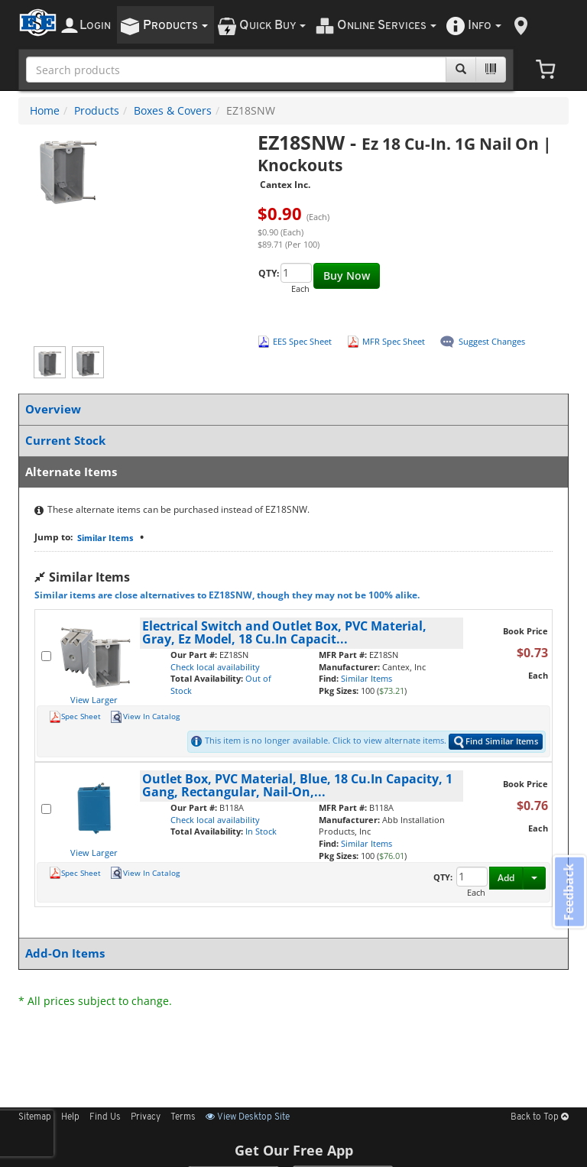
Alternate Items (290, 472)
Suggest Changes (492, 341)
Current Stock (290, 440)
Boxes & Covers (173, 110)
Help (70, 1117)
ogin (95, 25)
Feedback (568, 892)
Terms (183, 1117)
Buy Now (346, 275)
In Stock (261, 831)
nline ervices (386, 25)
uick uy (272, 25)
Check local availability (215, 667)
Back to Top (540, 1117)
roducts (175, 25)
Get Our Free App (294, 1150)
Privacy (146, 1117)
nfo (484, 25)
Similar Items (105, 537)
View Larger (94, 699)
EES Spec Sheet (302, 341)
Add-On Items (290, 953)
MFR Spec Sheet (393, 341)
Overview (290, 409)
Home (45, 110)
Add (506, 877)
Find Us (105, 1117)
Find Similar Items (495, 741)
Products (96, 110)
